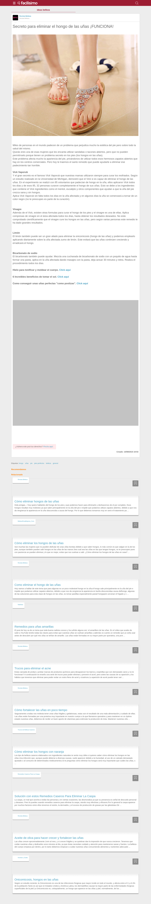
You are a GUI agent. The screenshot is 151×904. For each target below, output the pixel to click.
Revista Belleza (25, 16)
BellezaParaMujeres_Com (26, 516)
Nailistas (20, 600)
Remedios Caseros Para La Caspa (29, 769)
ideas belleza (43, 10)
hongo (21, 458)
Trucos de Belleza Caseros (26, 725)
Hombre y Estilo (23, 853)
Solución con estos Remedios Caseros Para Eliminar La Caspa (55, 791)
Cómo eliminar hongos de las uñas (37, 496)
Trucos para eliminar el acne (33, 663)
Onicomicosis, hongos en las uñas (37, 874)
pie (31, 458)
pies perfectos (39, 458)
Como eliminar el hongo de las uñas (38, 580)
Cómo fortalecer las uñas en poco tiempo (41, 705)
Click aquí (65, 270)
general (55, 458)
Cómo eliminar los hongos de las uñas (39, 538)
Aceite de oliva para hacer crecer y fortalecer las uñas (49, 833)
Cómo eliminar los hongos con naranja (39, 747)
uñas (27, 458)
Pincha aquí (48, 442)
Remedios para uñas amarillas (34, 621)
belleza (48, 458)
